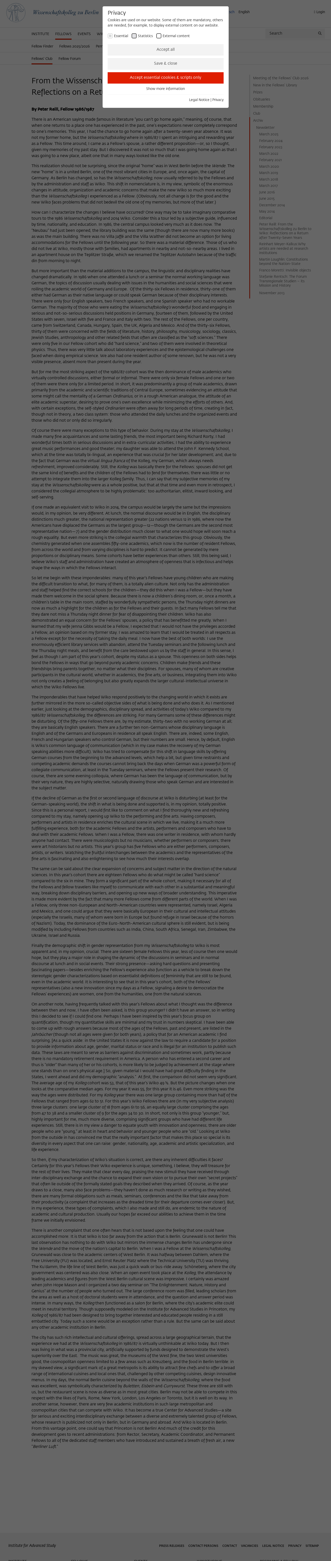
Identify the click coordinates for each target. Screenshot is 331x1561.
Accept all (166, 50)
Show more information (165, 89)
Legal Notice (199, 100)
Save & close (165, 64)
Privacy (218, 100)
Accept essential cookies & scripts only (165, 78)
